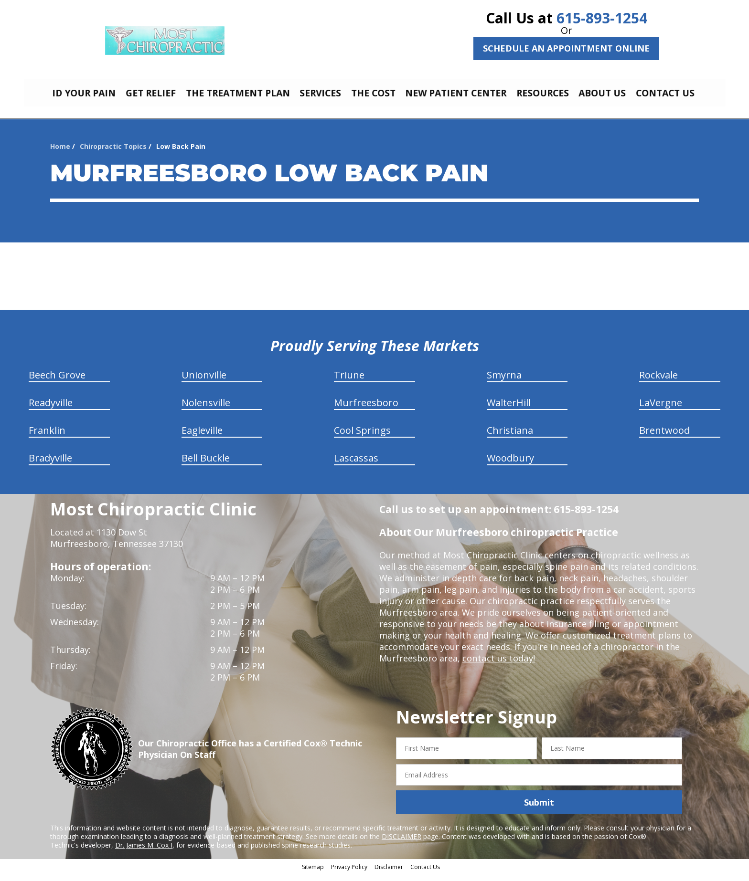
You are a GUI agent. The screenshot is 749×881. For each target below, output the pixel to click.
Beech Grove (57, 382)
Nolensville (206, 409)
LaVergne (660, 409)
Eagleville (202, 437)
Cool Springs (362, 437)
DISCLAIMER (401, 843)
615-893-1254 (601, 18)
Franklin (47, 437)
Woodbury (510, 465)
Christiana (510, 437)
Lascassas (356, 465)
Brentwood (664, 437)
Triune (349, 382)
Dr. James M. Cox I (143, 852)
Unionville (204, 382)
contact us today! (498, 665)
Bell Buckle (206, 465)
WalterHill (509, 409)
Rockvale (658, 382)
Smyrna (504, 382)
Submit (539, 809)
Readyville (51, 409)
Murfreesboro (366, 409)
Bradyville (50, 465)
